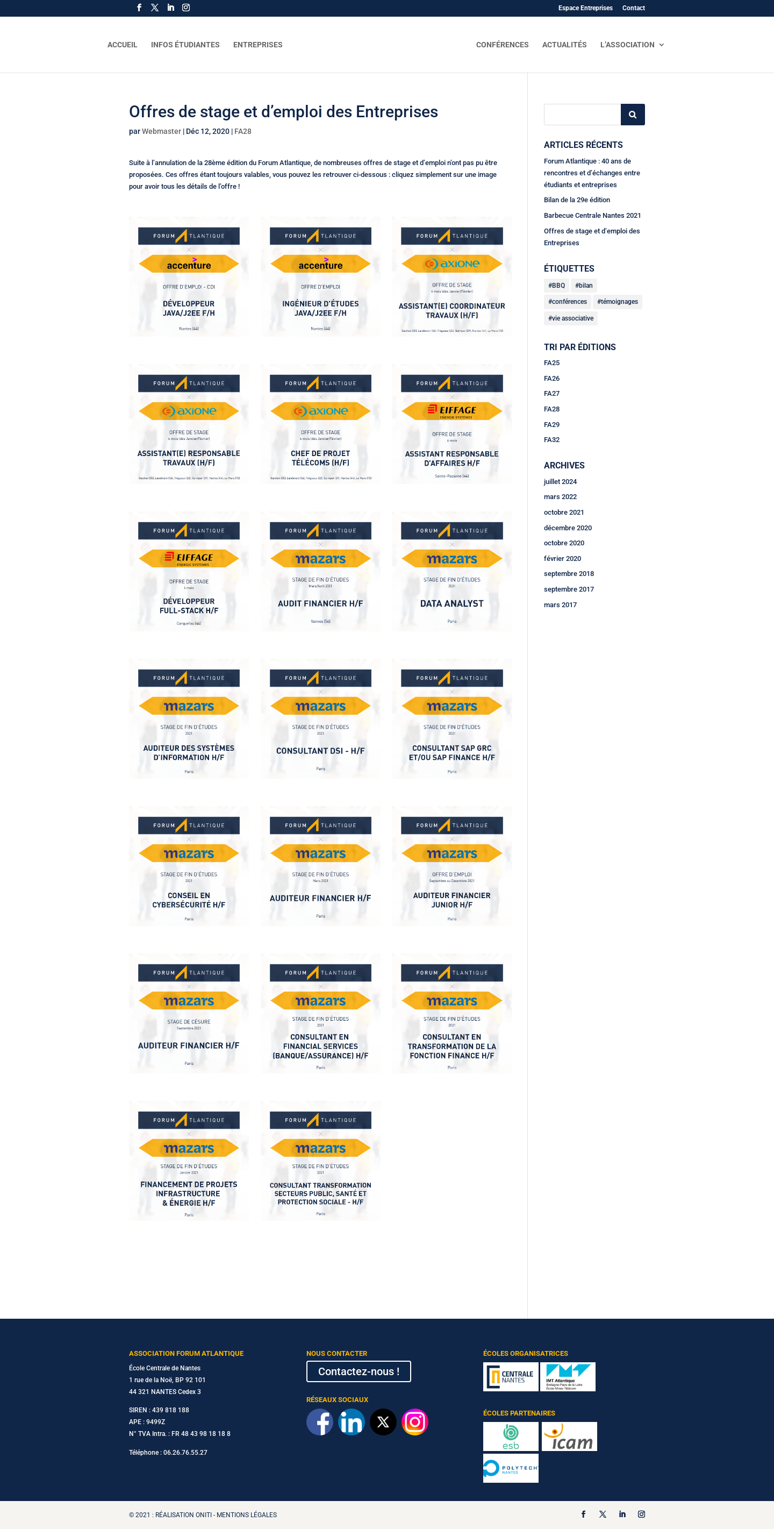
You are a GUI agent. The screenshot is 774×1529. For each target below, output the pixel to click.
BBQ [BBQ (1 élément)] (558, 285)
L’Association (632, 45)
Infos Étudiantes (181, 45)
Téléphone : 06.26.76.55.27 (168, 1452)
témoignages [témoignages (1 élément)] (619, 301)
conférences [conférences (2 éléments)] (569, 301)
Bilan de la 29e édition (577, 200)
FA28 (243, 131)
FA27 (552, 393)
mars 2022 (560, 497)
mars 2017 (560, 605)
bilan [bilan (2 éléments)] (586, 285)
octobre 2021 (564, 512)
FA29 (552, 425)
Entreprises (253, 45)
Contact (633, 8)
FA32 (552, 440)
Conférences (507, 45)
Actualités (569, 45)
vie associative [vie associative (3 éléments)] (572, 318)
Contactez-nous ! (358, 1371)
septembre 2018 (569, 574)
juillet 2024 (560, 482)
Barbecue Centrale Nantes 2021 (592, 215)
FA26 (552, 378)
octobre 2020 (564, 543)
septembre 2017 (569, 589)
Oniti (204, 1515)
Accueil (118, 45)
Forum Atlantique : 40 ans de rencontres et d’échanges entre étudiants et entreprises (592, 173)
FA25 (552, 363)
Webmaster (161, 131)
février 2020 (562, 558)
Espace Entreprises (585, 8)
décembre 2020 (568, 528)
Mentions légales (247, 1515)
